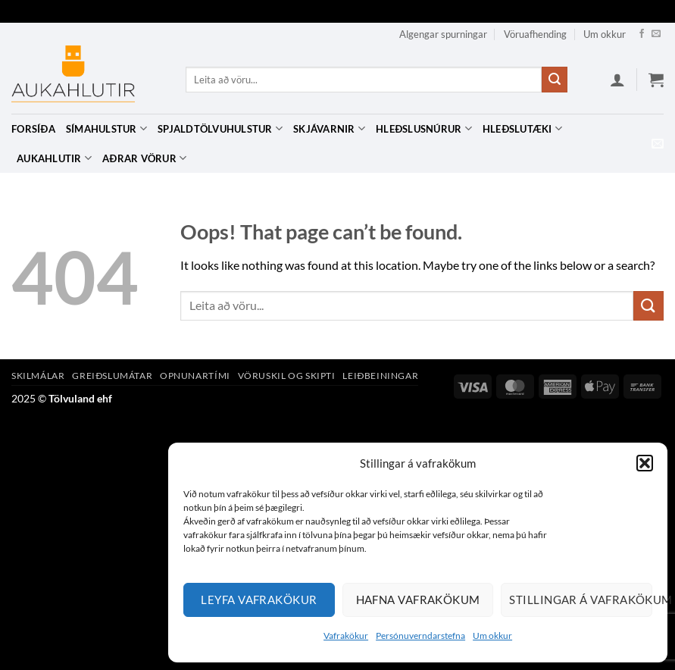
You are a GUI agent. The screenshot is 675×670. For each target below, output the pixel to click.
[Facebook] (641, 34)
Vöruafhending (535, 34)
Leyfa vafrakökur (259, 599)
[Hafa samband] (656, 34)
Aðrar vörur (144, 158)
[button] (644, 463)
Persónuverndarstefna (420, 635)
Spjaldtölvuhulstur (220, 128)
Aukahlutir (54, 158)
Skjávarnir (329, 128)
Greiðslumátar (112, 375)
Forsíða (33, 129)
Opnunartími (195, 375)
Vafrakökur (345, 635)
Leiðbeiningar (380, 375)
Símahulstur (106, 128)
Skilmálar (38, 375)
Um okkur (492, 635)
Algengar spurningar (443, 34)
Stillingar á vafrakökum (580, 599)
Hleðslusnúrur (424, 128)
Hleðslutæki (522, 128)
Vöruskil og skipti (287, 375)
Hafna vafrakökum (418, 599)
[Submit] (554, 79)
